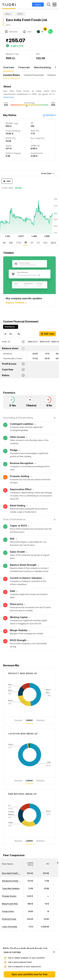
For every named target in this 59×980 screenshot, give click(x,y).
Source (18, 720)
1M (4, 243)
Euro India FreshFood (12, 873)
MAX (53, 243)
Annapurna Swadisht (11, 881)
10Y (45, 243)
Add (6, 181)
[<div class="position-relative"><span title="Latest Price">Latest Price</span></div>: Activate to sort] (30, 864)
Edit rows (47, 333)
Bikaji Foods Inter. (10, 904)
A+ (10, 334)
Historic (40, 720)
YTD (18, 243)
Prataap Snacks (9, 896)
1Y (25, 243)
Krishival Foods (9, 919)
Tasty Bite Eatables (11, 888)
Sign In (38, 4)
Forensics (52, 75)
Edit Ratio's (49, 115)
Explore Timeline (16, 303)
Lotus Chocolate (9, 926)
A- (6, 334)
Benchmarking (42, 67)
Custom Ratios (11, 75)
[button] (7, 864)
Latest (29, 720)
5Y (38, 243)
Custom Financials (34, 75)
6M (11, 243)
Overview (8, 67)
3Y (32, 243)
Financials (24, 67)
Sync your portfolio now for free (29, 974)
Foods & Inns (8, 911)
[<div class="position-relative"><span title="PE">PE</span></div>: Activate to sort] (46, 864)
